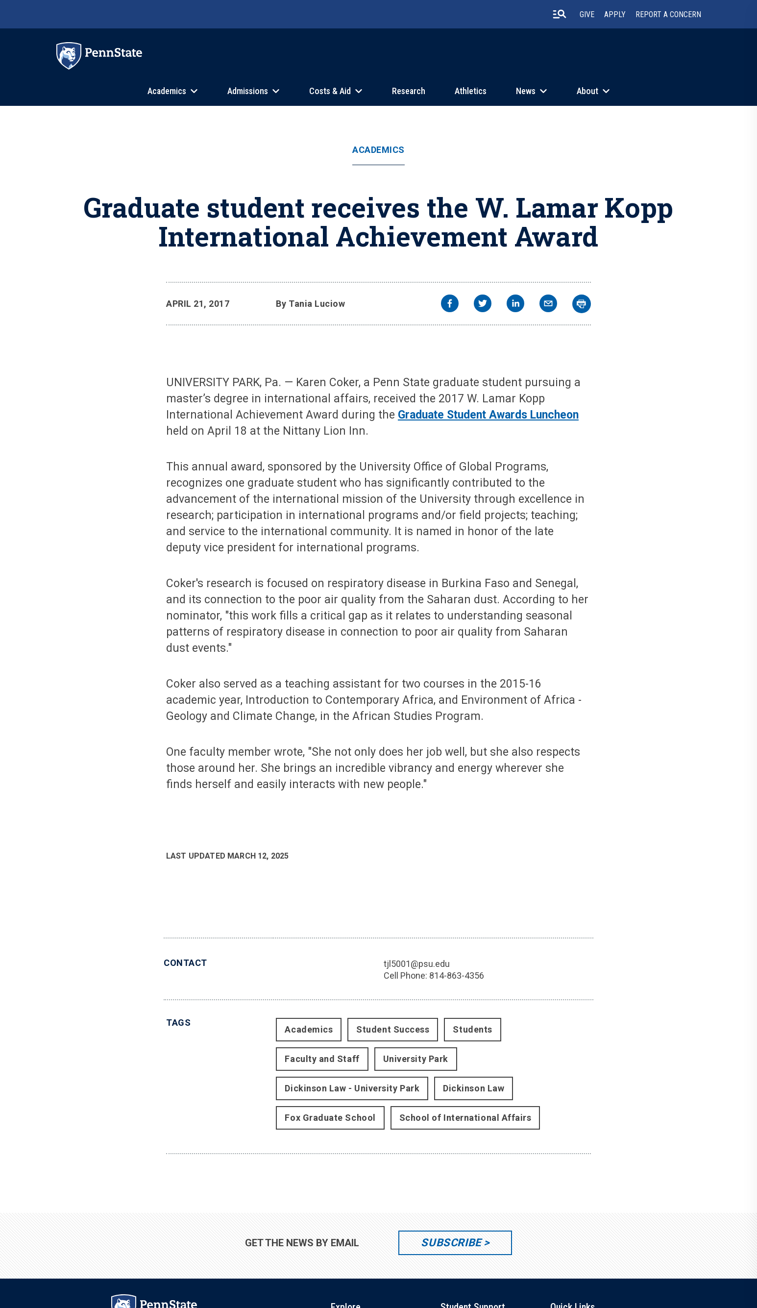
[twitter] (482, 305)
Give (587, 14)
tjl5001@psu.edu (417, 964)
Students (472, 1029)
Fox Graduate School (330, 1117)
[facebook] (450, 305)
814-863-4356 (456, 975)
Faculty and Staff (322, 1059)
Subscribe (451, 1242)
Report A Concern (668, 14)
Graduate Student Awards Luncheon (488, 414)
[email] (548, 305)
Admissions (247, 91)
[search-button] (559, 14)
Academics (166, 91)
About (587, 91)
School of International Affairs (465, 1117)
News (526, 91)
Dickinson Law (473, 1088)
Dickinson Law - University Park (352, 1088)
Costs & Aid (330, 91)
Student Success (392, 1029)
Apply (615, 14)
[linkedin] (515, 305)
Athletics (471, 91)
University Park (415, 1059)
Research (408, 91)
